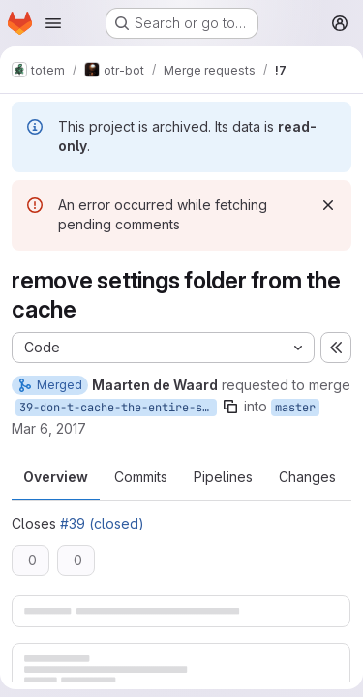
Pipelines (223, 477)
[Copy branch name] (230, 406)
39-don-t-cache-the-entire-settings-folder (118, 407)
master (295, 407)
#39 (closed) (102, 523)
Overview (55, 477)
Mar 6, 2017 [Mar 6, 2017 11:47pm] (49, 428)
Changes (307, 477)
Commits (140, 477)
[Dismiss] (328, 205)
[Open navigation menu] (53, 23)
